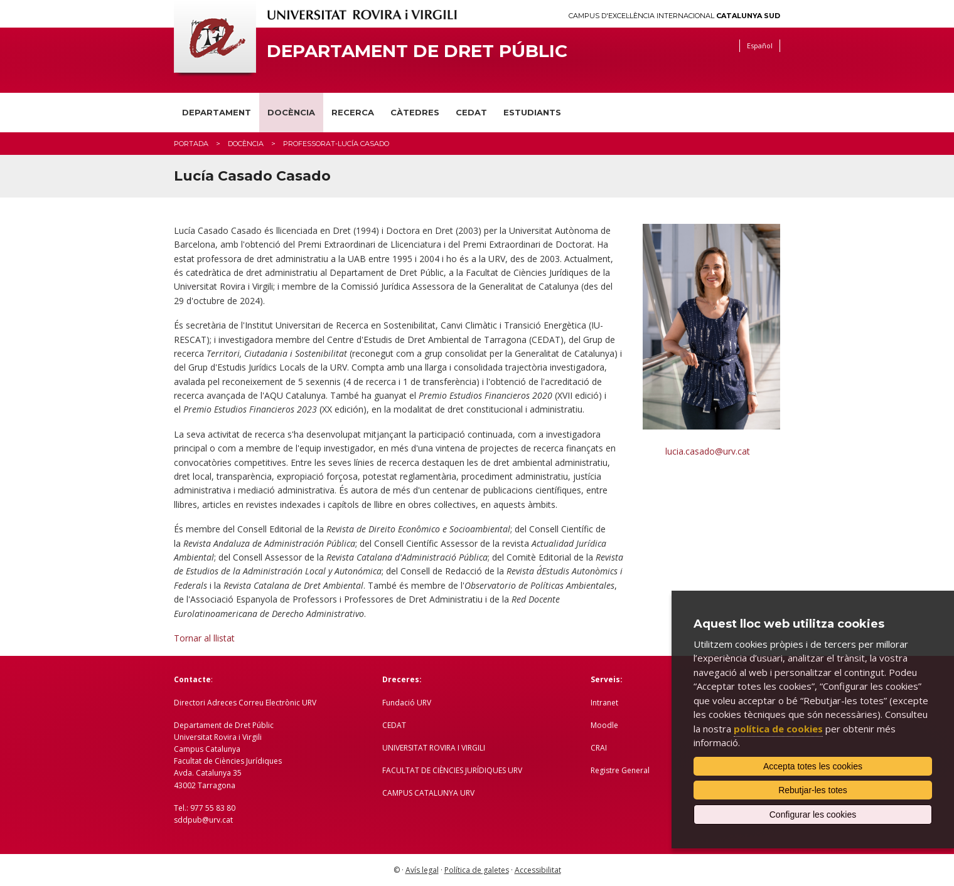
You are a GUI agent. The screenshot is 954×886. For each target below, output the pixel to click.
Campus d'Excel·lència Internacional (674, 16)
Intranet (604, 702)
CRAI (599, 747)
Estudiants (532, 112)
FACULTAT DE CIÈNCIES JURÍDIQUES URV (452, 770)
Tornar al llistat (204, 638)
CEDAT (471, 112)
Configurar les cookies (813, 815)
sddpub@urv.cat (203, 820)
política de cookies (778, 728)
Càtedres (414, 112)
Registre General (620, 770)
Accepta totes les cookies (812, 766)
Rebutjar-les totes (812, 790)
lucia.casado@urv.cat (707, 451)
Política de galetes (476, 870)
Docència (291, 112)
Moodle (604, 725)
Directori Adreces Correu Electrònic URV (245, 702)
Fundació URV (406, 702)
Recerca (352, 112)
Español (760, 45)
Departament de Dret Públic (417, 51)
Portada (191, 143)
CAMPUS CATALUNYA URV (428, 793)
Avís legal (422, 870)
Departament (216, 112)
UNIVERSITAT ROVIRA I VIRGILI (433, 747)
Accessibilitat (538, 870)
